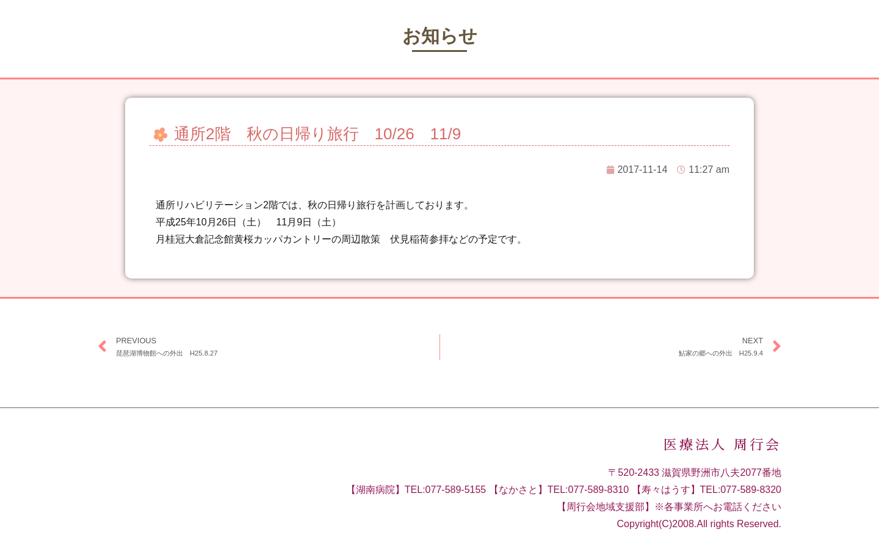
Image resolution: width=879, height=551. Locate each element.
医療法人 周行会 (722, 445)
